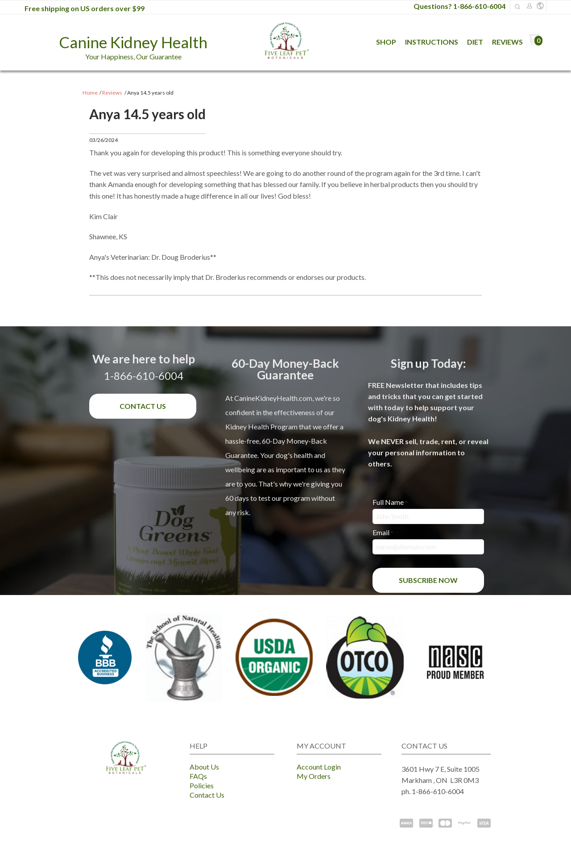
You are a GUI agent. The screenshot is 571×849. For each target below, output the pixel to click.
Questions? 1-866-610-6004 (459, 6)
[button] (540, 6)
